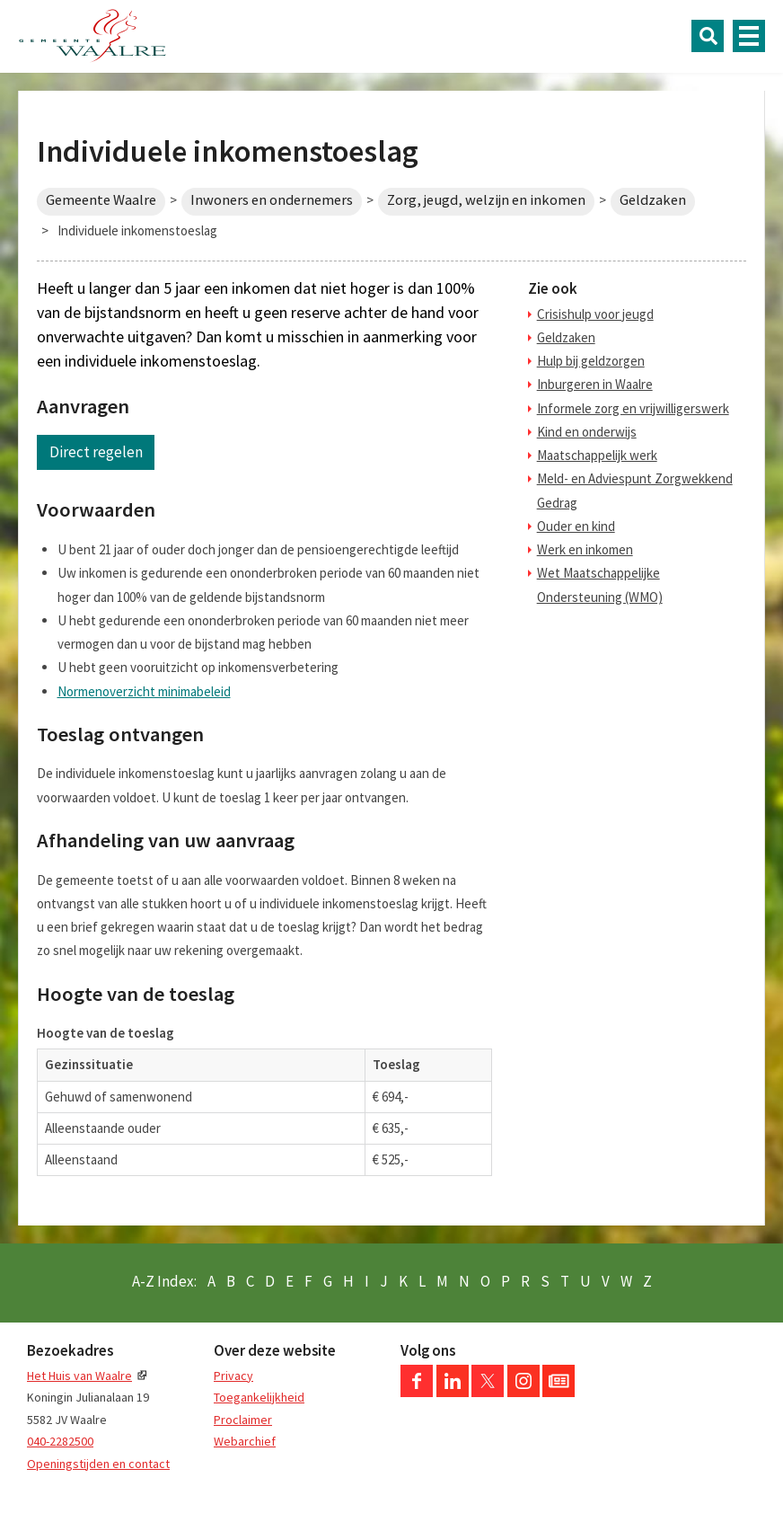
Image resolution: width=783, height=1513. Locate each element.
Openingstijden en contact (98, 1463)
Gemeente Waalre (101, 199)
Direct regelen (96, 452)
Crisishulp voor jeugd (595, 314)
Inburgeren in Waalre (595, 384)
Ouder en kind (576, 526)
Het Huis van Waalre (79, 1375)
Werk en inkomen (585, 549)
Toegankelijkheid (259, 1397)
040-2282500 (60, 1441)
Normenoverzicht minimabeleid (144, 691)
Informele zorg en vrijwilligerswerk (633, 408)
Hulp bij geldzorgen (591, 360)
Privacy (233, 1375)
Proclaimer (243, 1419)
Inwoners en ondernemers (271, 199)
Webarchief (245, 1441)
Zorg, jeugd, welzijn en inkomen (486, 199)
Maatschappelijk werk (597, 455)
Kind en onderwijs (587, 431)
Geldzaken (653, 199)
